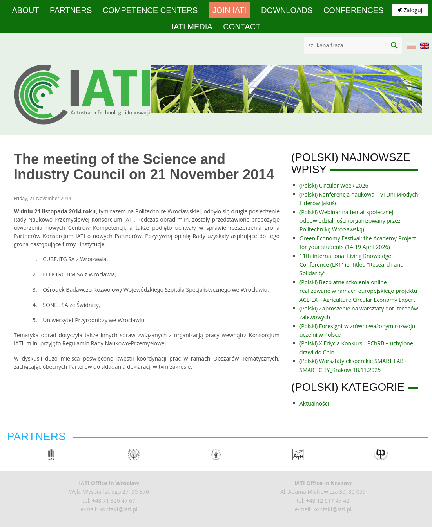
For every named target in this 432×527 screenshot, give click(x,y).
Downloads (286, 10)
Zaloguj (410, 10)
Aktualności (314, 403)
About (25, 10)
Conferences (353, 10)
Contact (241, 26)
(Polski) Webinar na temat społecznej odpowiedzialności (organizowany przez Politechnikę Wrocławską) (350, 220)
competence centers (150, 10)
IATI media (192, 26)
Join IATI (229, 10)
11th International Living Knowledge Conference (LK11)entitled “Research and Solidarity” (351, 264)
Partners (71, 10)
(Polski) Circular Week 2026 (333, 185)
